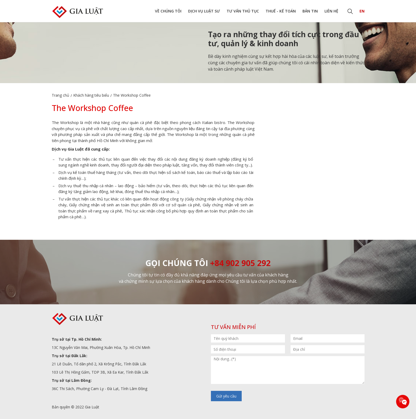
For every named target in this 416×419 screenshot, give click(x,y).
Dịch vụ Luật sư (204, 11)
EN (362, 11)
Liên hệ (331, 11)
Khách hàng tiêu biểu (91, 95)
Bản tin (310, 11)
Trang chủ (60, 95)
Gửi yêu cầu (226, 396)
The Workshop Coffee (132, 95)
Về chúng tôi (168, 11)
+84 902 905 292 (240, 263)
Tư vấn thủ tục (243, 11)
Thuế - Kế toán (281, 11)
